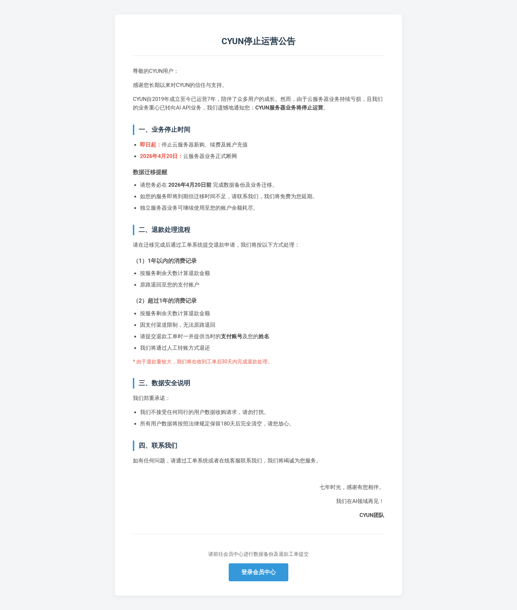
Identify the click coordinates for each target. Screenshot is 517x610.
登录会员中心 (258, 572)
